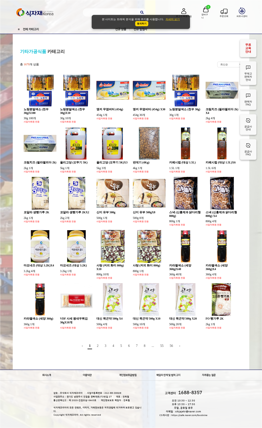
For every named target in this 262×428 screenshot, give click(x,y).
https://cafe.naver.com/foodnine (189, 415)
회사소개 (46, 375)
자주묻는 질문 (209, 375)
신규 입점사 (140, 29)
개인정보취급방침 (127, 375)
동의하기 (141, 23)
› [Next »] (179, 346)
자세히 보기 (173, 19)
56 (171, 346)
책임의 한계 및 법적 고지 (168, 375)
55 (162, 346)
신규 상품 (120, 29)
